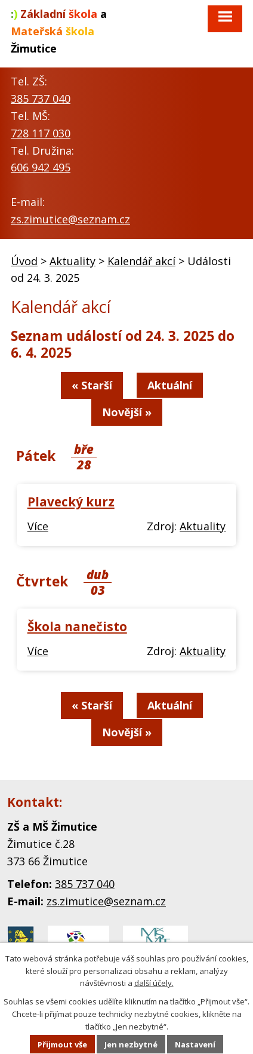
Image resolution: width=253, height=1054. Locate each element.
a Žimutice (59, 31)
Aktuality (72, 261)
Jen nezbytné (131, 1044)
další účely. (154, 983)
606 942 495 (40, 167)
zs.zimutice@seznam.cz (70, 219)
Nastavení (195, 1044)
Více (37, 526)
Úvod (24, 261)
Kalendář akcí (141, 261)
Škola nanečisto (77, 626)
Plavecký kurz (71, 501)
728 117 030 (40, 133)
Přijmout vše (62, 1044)
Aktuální (169, 385)
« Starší (92, 385)
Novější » (127, 412)
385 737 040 (40, 98)
